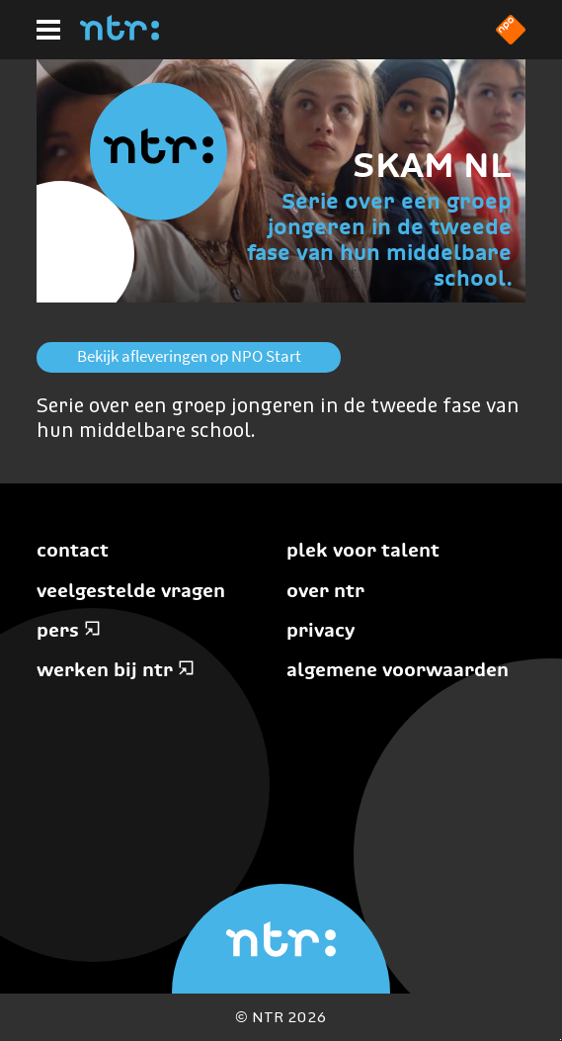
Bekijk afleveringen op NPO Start (189, 356)
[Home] (119, 34)
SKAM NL (432, 164)
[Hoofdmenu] (48, 29)
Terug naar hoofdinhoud (560, 1039)
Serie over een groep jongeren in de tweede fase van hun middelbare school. (379, 240)
